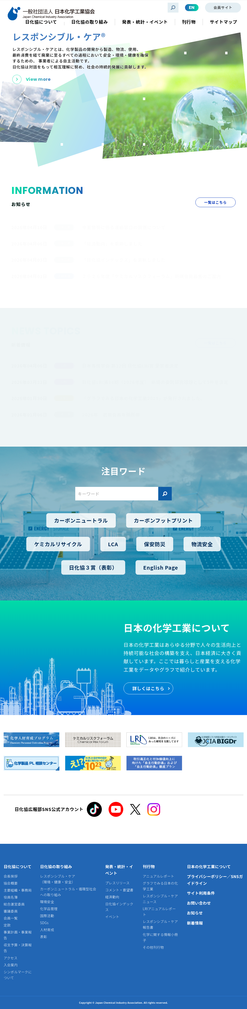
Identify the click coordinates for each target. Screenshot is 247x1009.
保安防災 (154, 543)
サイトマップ (223, 22)
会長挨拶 (11, 876)
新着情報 (195, 923)
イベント (112, 916)
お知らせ (195, 913)
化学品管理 (49, 908)
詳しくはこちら (148, 688)
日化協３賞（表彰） (93, 567)
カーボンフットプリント (163, 520)
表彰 (43, 936)
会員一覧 (11, 918)
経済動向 (112, 896)
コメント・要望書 (119, 889)
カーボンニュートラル (81, 520)
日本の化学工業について (209, 866)
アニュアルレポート (158, 876)
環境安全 (47, 901)
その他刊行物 (153, 947)
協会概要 (11, 883)
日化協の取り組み (56, 866)
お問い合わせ (199, 903)
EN (192, 7)
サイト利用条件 (201, 893)
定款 (7, 925)
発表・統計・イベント (119, 870)
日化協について (18, 866)
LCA (113, 543)
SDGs (44, 922)
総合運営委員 (14, 904)
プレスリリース (117, 882)
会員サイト (222, 7)
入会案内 (11, 964)
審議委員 (11, 911)
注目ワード (123, 470)
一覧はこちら (215, 202)
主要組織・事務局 (18, 890)
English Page (160, 567)
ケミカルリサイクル (58, 543)
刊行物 (149, 866)
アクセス (11, 957)
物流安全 (202, 543)
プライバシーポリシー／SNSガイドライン (215, 879)
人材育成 (47, 929)
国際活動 (47, 915)
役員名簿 (11, 897)
